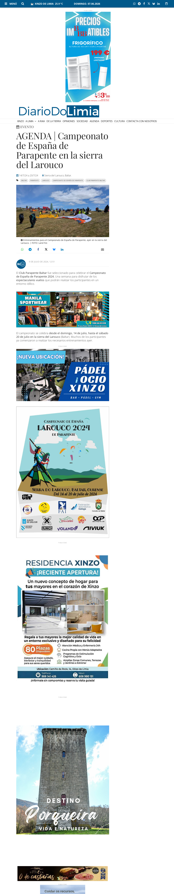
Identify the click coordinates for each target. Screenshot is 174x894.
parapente (34, 180)
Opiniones (69, 121)
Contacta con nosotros (141, 121)
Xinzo (20, 121)
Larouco (45, 180)
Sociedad (82, 121)
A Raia (41, 121)
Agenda (94, 121)
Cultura (119, 121)
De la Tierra (54, 121)
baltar (24, 180)
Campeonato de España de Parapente (68, 180)
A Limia (30, 121)
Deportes (106, 121)
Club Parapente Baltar (96, 180)
